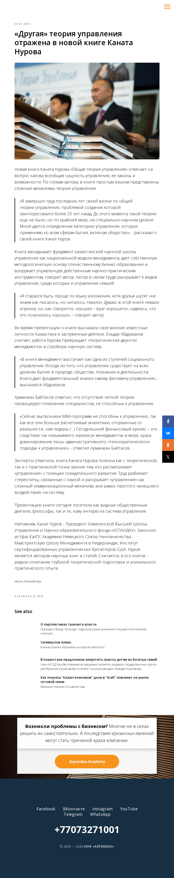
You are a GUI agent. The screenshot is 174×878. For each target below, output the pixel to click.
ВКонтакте (74, 808)
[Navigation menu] (167, 7)
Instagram (102, 808)
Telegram (73, 814)
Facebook (45, 808)
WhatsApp (100, 814)
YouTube (129, 808)
